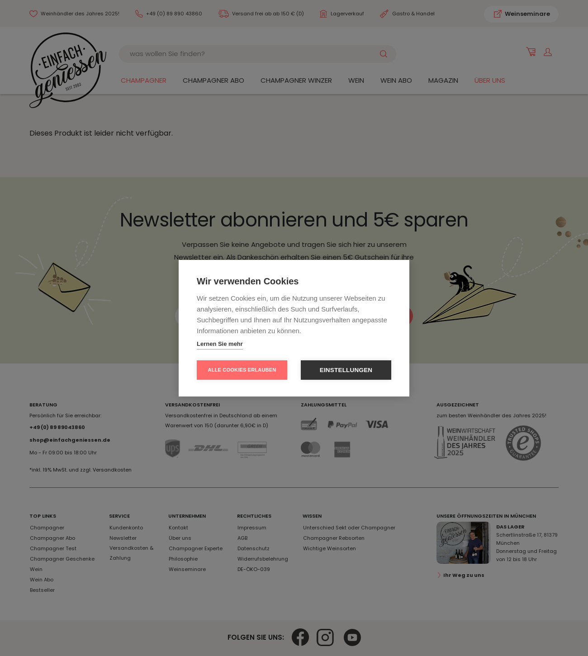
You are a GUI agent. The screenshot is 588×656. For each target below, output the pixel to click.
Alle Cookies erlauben (242, 370)
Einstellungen (346, 370)
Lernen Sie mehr (220, 343)
